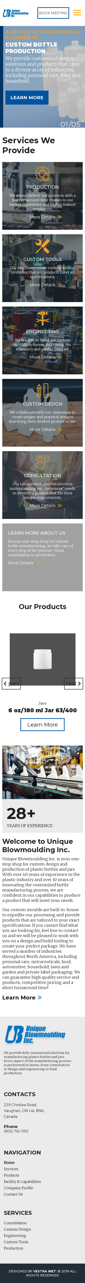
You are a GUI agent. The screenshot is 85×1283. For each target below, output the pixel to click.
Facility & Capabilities (22, 1181)
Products (11, 1175)
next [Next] (71, 683)
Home (9, 1162)
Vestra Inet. (45, 1271)
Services (11, 1169)
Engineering (15, 1235)
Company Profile (18, 1188)
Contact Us (13, 1194)
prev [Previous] (14, 683)
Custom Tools (16, 1242)
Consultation (15, 1223)
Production (13, 1248)
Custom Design (17, 1229)
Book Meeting (53, 13)
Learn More (27, 97)
